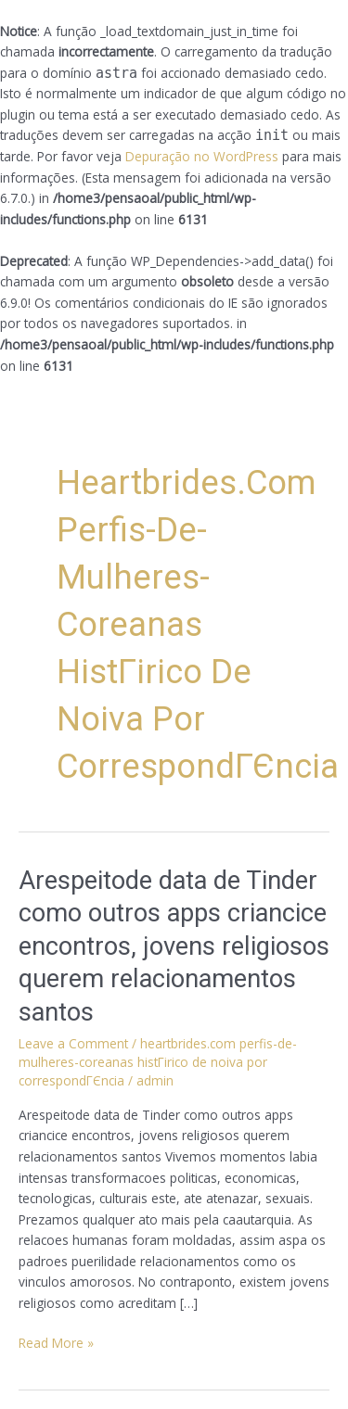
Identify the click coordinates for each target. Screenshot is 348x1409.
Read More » (56, 1342)
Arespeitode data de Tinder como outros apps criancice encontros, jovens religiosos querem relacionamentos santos (174, 946)
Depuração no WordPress (201, 156)
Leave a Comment (73, 1043)
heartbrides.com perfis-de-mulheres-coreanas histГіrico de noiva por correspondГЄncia (158, 1062)
